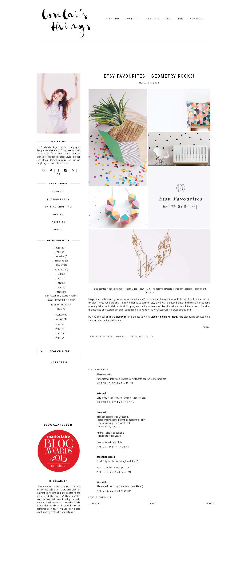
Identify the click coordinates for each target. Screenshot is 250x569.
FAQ (168, 19)
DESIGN (58, 214)
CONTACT (196, 19)
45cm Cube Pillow (135, 288)
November (60, 260)
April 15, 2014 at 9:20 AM (114, 491)
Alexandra (102, 374)
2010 (58, 338)
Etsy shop (106, 336)
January (59, 319)
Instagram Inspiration (61, 304)
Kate (99, 393)
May (60, 283)
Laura (100, 412)
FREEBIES (58, 222)
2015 (58, 248)
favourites (121, 336)
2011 (58, 333)
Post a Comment (100, 497)
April (60, 287)
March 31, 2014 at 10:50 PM (116, 402)
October (60, 265)
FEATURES (153, 19)
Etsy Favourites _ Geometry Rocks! (61, 295)
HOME (153, 504)
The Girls (61, 309)
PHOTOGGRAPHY (58, 199)
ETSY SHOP (113, 19)
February (60, 314)
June (60, 278)
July (60, 274)
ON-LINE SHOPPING (58, 207)
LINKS (180, 19)
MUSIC (58, 229)
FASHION (58, 191)
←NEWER (94, 504)
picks (150, 336)
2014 (58, 252)
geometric (138, 336)
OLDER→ (211, 504)
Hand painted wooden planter (107, 288)
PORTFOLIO (133, 19)
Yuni (99, 482)
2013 (58, 324)
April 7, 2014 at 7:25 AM (113, 446)
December (59, 256)
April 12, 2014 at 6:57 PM (114, 472)
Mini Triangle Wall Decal (159, 288)
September (60, 269)
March (60, 292)
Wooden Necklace (183, 288)
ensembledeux (104, 457)
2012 (58, 329)
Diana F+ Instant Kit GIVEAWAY (61, 300)
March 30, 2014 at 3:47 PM (115, 383)
